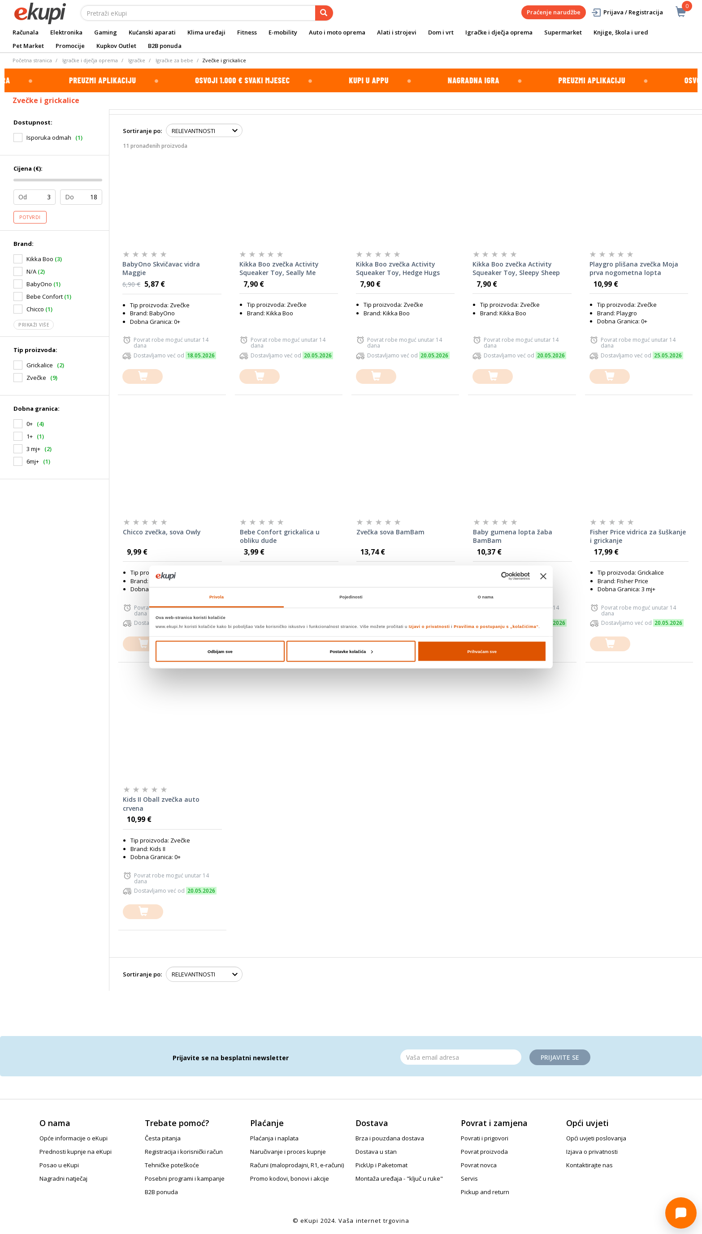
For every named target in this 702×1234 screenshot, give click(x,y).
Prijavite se (560, 1057)
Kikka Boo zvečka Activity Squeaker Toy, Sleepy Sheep (516, 268)
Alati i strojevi (396, 32)
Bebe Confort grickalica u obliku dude (280, 536)
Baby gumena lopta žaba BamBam (512, 536)
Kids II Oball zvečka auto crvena (161, 804)
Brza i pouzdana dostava (389, 1138)
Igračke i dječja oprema (499, 32)
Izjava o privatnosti (592, 1152)
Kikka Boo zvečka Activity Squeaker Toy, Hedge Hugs (398, 268)
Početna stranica (32, 60)
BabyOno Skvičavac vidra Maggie (161, 268)
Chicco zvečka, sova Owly (162, 532)
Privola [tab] (216, 597)
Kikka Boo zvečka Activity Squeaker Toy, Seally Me (279, 268)
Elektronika (66, 32)
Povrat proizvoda (484, 1152)
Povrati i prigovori (484, 1138)
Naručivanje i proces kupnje (288, 1152)
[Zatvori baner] (543, 576)
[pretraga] (324, 13)
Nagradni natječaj (63, 1178)
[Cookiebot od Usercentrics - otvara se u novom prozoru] (490, 576)
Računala (26, 32)
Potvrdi (30, 217)
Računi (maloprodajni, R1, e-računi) (297, 1165)
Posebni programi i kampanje (185, 1178)
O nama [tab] (486, 597)
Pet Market (28, 46)
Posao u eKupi (59, 1165)
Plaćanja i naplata (274, 1138)
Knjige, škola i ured (621, 32)
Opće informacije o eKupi (73, 1138)
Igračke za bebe (174, 60)
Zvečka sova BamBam (390, 532)
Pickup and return (485, 1192)
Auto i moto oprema (337, 32)
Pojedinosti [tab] (351, 597)
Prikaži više (33, 325)
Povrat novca (479, 1165)
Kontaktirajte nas (589, 1165)
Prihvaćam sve (482, 651)
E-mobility (283, 32)
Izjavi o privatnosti (429, 626)
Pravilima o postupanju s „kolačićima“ (496, 626)
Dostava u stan (376, 1152)
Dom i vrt (441, 32)
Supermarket (563, 32)
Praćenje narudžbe (554, 12)
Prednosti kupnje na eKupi (75, 1152)
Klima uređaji (206, 32)
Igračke (136, 60)
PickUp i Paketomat (381, 1165)
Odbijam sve (220, 651)
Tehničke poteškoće (172, 1165)
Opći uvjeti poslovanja (596, 1138)
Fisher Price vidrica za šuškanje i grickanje (638, 536)
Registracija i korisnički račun (184, 1152)
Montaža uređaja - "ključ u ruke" (399, 1178)
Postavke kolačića (351, 651)
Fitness (247, 32)
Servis (469, 1178)
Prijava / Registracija (627, 12)
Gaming (105, 32)
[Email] (460, 1057)
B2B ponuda (165, 46)
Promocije (70, 46)
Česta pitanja (163, 1138)
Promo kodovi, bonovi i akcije (289, 1178)
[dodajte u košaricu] (142, 376)
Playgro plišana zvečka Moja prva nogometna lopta (633, 268)
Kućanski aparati (152, 32)
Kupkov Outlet (116, 46)
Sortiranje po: (142, 131)
